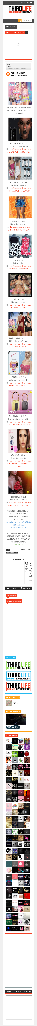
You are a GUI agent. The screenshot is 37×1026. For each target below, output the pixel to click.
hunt (9, 66)
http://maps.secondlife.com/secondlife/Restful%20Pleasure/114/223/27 (19, 464)
